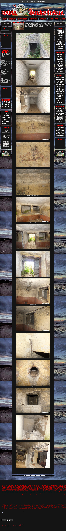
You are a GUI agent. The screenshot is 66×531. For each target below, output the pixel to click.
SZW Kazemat (43, 487)
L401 (12, 501)
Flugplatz (22, 494)
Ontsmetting (28, 503)
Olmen (34, 492)
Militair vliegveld (59, 486)
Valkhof (33, 507)
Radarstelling (19, 488)
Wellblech (33, 504)
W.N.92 (16, 493)
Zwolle (47, 489)
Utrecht (50, 484)
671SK (51, 502)
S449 (19, 505)
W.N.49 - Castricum (4, 78)
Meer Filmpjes (4, 46)
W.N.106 (42, 507)
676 (40, 500)
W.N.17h (3, 504)
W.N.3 (51, 505)
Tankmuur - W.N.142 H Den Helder (5, 75)
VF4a (39, 505)
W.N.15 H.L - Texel (4, 60)
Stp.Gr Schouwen (33, 489)
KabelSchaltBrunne (21, 506)
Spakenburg (10, 507)
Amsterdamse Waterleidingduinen (23, 486)
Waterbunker (28, 490)
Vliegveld (55, 485)
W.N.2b (65, 489)
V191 (36, 505)
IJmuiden (21, 484)
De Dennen (11, 494)
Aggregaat (20, 492)
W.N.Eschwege (29, 508)
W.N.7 (19, 508)
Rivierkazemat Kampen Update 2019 (5, 65)
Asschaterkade (23, 490)
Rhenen (21, 491)
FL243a (61, 502)
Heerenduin (62, 493)
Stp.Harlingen (22, 507)
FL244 (62, 500)
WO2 (62, 505)
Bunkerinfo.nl (5, 484)
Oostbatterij (42, 494)
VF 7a (31, 507)
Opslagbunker (59, 487)
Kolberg (6, 501)
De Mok (60, 500)
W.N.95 (26, 500)
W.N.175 (62, 503)
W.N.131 (24, 502)
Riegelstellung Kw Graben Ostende (55, 506)
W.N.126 (44, 507)
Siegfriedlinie (40, 492)
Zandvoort (62, 484)
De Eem (43, 490)
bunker (38, 488)
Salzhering (3, 507)
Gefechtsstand (61, 492)
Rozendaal (64, 506)
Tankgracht (50, 501)
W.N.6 (47, 493)
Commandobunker (42, 488)
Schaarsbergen (34, 493)
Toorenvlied (56, 494)
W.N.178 (65, 503)
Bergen (9, 489)
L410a (32, 506)
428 (46, 502)
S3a (47, 484)
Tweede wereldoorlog (17, 490)
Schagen (36, 501)
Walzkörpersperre (63, 494)
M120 (14, 503)
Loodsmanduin (22, 501)
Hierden (18, 506)
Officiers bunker (28, 501)
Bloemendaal (28, 492)
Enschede (23, 492)
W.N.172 (59, 507)
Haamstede (3, 501)
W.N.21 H (14, 500)
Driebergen (55, 504)
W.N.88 (25, 508)
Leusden (30, 488)
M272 (16, 503)
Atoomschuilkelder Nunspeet (5, 68)
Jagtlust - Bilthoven (5, 82)
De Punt (58, 493)
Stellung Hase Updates (5, 63)
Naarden (38, 494)
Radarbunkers (28, 489)
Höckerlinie (3, 493)
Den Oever (28, 493)
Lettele (8, 505)
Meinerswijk (35, 494)
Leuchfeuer (18, 501)
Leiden (37, 506)
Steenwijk (44, 501)
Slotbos (45, 489)
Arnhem (61, 488)
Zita (45, 502)
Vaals (2, 500)
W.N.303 (34, 502)
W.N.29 (13, 504)
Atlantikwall (64, 487)
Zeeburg (39, 508)
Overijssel (42, 486)
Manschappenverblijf (14, 484)
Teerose (53, 501)
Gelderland (22, 485)
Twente (54, 491)
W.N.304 (10, 508)
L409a (30, 506)
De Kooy (50, 504)
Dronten (65, 491)
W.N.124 (9, 500)
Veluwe (55, 488)
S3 (48, 494)
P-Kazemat (46, 494)
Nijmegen (6, 493)
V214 (29, 507)
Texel (26, 487)
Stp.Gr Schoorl (30, 505)
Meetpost (12, 505)
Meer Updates (4, 84)
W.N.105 (39, 507)
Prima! (43, 1)
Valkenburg (59, 501)
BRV (52, 502)
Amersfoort (34, 488)
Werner (31, 500)
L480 (33, 506)
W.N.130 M (20, 502)
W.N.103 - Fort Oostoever (4, 77)
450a (5, 506)
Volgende (43, 475)
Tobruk (18, 485)
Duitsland (51, 489)
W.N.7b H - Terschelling (3, 56)
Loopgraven (5, 488)
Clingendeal (21, 493)
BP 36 (42, 500)
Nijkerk (21, 503)
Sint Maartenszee (6, 507)
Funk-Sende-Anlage (4, 503)
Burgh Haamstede (50, 488)
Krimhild (5, 505)
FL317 (61, 504)
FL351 (12, 506)
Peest (31, 501)
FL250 (59, 504)
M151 (31, 493)
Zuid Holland (10, 488)
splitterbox (3, 506)
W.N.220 (13, 493)
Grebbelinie (44, 484)
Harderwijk (17, 491)
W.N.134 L (46, 507)
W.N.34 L (15, 508)
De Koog (58, 500)
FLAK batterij (42, 489)
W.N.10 (6, 500)
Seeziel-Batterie (35, 490)
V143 (28, 507)
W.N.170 (57, 503)
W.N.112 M (8, 502)
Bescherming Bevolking (56, 502)
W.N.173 (59, 503)
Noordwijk (44, 506)
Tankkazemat (37, 503)
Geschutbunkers (25, 488)
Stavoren (13, 507)
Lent (6, 505)
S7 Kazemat (24, 491)
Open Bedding (29, 487)
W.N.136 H (50, 503)
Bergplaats (22, 489)
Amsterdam (7, 494)
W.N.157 (26, 502)
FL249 (57, 504)
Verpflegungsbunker (44, 503)
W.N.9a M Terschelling (5, 54)
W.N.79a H (20, 504)
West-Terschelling (50, 492)
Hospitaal (31, 492)
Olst (57, 489)
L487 (35, 506)
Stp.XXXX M (25, 507)
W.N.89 (24, 504)
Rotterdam (62, 506)
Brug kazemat (55, 493)
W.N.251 (7, 508)
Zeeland (59, 485)
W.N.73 (56, 491)
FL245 (63, 502)
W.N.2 (65, 507)
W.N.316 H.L (20, 500)
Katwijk (47, 487)
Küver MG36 (27, 506)
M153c (10, 505)
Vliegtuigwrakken (9, 487)
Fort (2, 488)
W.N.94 (26, 504)
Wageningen (46, 492)
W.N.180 (38, 489)
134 (16, 492)
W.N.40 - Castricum (5, 81)
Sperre (51, 491)
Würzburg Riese (42, 502)
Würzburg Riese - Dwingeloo (4, 74)
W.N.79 (60, 505)
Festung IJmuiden (8, 485)
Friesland (15, 488)
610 (47, 502)
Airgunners (7, 506)
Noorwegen (47, 506)
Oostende (15, 505)
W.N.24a (5, 508)
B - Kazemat (51, 485)
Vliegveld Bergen (52, 486)
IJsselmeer (58, 488)
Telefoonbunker (11, 490)
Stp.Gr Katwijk (26, 505)
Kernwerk (38, 491)
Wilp (36, 508)
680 (43, 504)
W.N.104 (37, 507)
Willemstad (35, 508)
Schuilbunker (44, 493)
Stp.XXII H (47, 501)
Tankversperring (61, 489)
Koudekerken (9, 501)
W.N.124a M (14, 502)
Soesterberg (48, 491)
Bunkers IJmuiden (45, 485)
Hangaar (64, 492)
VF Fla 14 (56, 501)
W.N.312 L (12, 508)
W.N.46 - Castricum (4, 79)
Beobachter (51, 500)
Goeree (11, 489)
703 (18, 493)
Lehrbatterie (14, 501)
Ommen (50, 506)
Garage (30, 494)
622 (51, 493)
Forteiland (14, 491)
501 (12, 491)
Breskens (10, 506)
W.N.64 (17, 508)
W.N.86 (37, 502)
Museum (18, 503)
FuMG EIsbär (14, 506)
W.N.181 (5, 504)
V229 (37, 505)
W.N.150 (52, 507)
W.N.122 (11, 502)
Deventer (52, 504)
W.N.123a (10, 493)
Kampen (8, 492)
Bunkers (53, 484)
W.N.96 (27, 508)
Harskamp (8, 503)
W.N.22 (11, 504)
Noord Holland (14, 486)
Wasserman (28, 500)
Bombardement (47, 504)
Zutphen (49, 493)
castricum (9, 491)
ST (30, 503)
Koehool (25, 506)
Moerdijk (42, 506)
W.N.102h (3, 502)
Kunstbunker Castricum (5, 80)
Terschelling (26, 485)
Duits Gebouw (56, 492)
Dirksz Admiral (18, 494)
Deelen (25, 489)
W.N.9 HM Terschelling (5, 53)
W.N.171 (56, 507)
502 (49, 489)
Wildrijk (32, 508)
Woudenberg (22, 487)
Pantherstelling (63, 490)
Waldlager (30, 504)
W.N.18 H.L (29, 502)
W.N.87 (23, 508)
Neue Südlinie (59, 490)
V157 (34, 505)
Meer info (39, 1)
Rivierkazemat (44, 491)
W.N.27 (17, 500)
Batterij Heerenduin (60, 491)
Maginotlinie (39, 506)
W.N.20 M (3, 508)
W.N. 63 (62, 501)
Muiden (6, 489)
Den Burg (14, 494)
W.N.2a (32, 502)
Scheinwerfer (4, 491)
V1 (26, 491)
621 (18, 492)
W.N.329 (28, 491)
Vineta (35, 507)
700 (44, 504)
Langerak (11, 492)
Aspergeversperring (52, 487)
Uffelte (40, 503)
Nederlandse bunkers (36, 484)
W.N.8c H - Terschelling (3, 57)
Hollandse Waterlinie (33, 491)
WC (42, 492)
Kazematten (27, 484)
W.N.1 (48, 503)
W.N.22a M (48, 505)
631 (39, 500)
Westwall (39, 490)
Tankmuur (14, 489)
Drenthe (14, 487)
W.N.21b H (8, 504)
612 (38, 500)
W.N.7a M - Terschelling (3, 59)
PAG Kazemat (8, 486)
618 (42, 504)
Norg (25, 501)
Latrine (3, 490)
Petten (37, 492)
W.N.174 (46, 505)
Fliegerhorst (58, 484)
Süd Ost (14, 492)
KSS (32, 494)
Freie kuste (55, 489)
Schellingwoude (40, 501)
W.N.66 (58, 505)
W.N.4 (52, 505)
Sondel (23, 505)
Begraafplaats (45, 500)
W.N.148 (11, 500)
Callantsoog (54, 500)
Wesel (39, 502)
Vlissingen (64, 486)
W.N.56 (54, 505)
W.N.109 (6, 502)
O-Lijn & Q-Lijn (4, 66)
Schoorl (7, 491)
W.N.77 (23, 500)
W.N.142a (54, 503)
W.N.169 (54, 507)
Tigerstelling (18, 489)
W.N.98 (59, 494)
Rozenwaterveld (6, 490)
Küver (41, 491)
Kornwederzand (53, 490)
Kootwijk (3, 505)
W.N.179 (63, 507)
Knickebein (12, 503)
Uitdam (33, 505)
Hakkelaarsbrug (4, 492)
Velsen (4, 500)
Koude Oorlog (31, 485)
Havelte (32, 490)
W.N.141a (49, 507)
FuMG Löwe (27, 494)
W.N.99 (28, 504)
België (48, 500)
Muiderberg (4, 487)
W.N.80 (21, 508)
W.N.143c (43, 505)
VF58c (41, 505)
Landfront (32, 486)
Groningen (18, 487)
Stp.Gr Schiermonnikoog (17, 507)
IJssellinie (3, 486)
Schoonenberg (33, 503)
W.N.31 (15, 504)
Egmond (46, 490)
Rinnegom (33, 501)
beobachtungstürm (37, 504)
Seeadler (21, 505)
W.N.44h (18, 504)
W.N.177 (61, 507)
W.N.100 (65, 501)
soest (40, 508)
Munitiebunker (37, 486)
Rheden (17, 505)
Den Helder (14, 485)
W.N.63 (56, 505)
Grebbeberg (49, 490)
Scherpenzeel (63, 485)
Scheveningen (39, 493)
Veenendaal (46, 486)
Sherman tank (51, 494)
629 (49, 502)
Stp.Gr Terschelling (37, 485)
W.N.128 (18, 502)
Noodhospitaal (24, 503)
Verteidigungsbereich (36, 487)
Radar (46, 488)
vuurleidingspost (35, 500)
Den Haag (24, 493)
